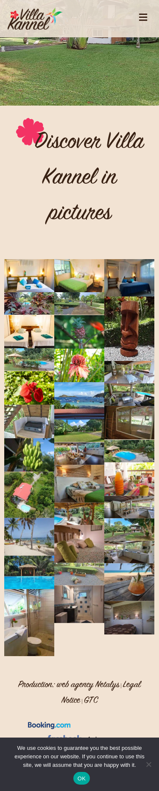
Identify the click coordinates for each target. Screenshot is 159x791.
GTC (91, 699)
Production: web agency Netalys (68, 684)
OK (82, 778)
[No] (148, 764)
